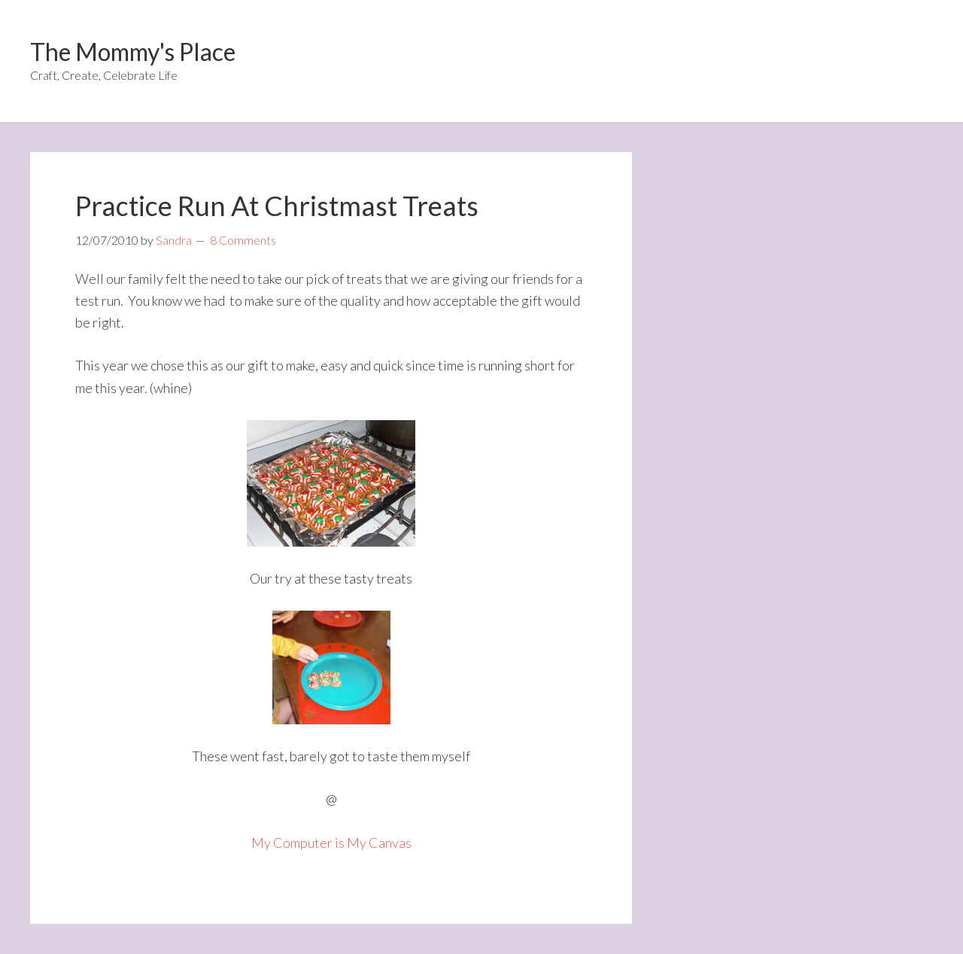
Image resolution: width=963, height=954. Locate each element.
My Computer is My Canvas (331, 842)
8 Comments (243, 240)
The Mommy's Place (132, 51)
